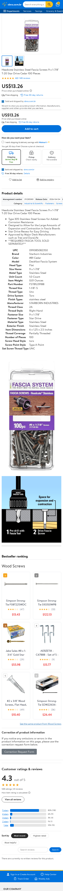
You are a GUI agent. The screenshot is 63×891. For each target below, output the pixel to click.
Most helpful (10, 842)
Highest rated (39, 835)
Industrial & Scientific (33, 203)
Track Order (21, 878)
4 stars (5, 814)
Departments (11, 10)
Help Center (48, 874)
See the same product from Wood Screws (40, 723)
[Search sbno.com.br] (34, 4)
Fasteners (49, 203)
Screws (59, 203)
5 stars (5, 810)
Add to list (15, 179)
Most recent (19, 835)
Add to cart (31, 129)
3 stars (5, 818)
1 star (6, 825)
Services (27, 10)
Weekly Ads (42, 878)
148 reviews (24, 78)
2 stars (5, 821)
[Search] (49, 4)
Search (55, 849)
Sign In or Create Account (21, 874)
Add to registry (45, 179)
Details (27, 173)
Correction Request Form (19, 752)
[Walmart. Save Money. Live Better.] (12, 4)
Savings (38, 10)
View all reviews (13, 799)
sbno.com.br (30, 101)
